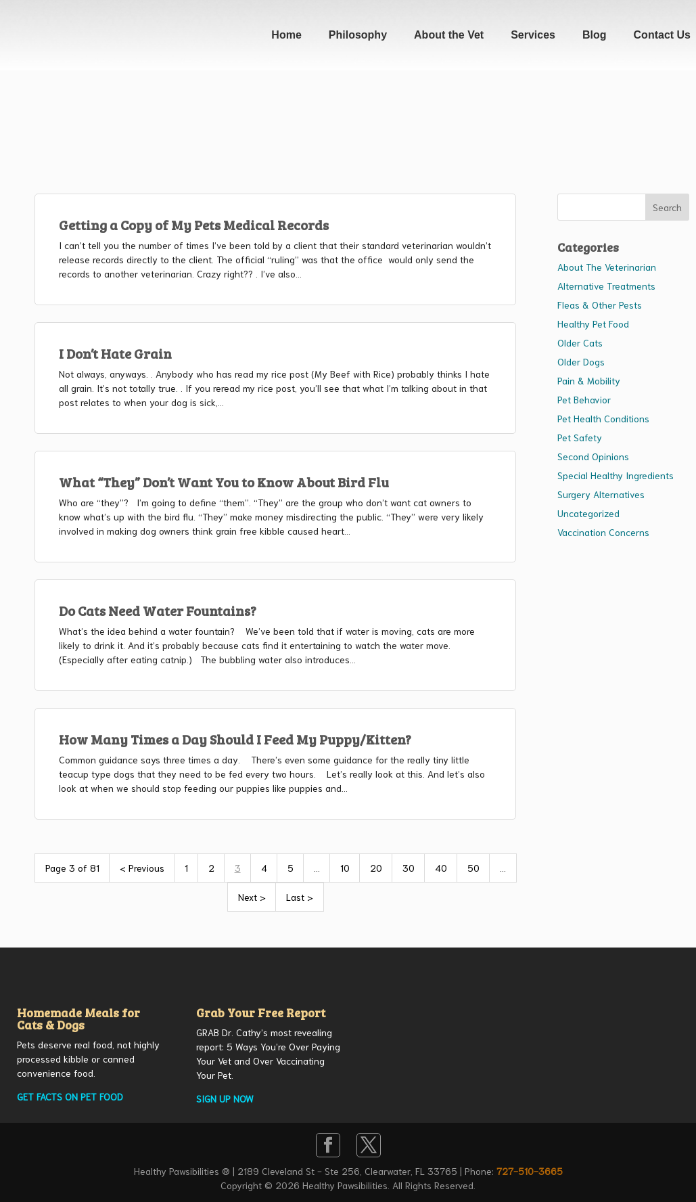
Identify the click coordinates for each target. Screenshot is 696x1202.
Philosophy (358, 35)
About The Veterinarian (606, 267)
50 (473, 868)
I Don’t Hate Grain (115, 353)
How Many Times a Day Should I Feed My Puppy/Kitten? (235, 739)
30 (408, 868)
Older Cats (580, 342)
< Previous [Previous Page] (142, 868)
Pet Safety (579, 437)
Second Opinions (593, 456)
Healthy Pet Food (593, 323)
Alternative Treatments (606, 286)
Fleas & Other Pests (599, 304)
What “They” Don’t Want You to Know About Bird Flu (224, 481)
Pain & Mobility (588, 380)
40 (441, 868)
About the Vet (449, 35)
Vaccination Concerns (603, 532)
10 (345, 868)
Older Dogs (581, 361)
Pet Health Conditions (603, 418)
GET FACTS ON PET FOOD (70, 1096)
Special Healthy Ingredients (615, 475)
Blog (594, 35)
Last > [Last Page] (299, 897)
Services (533, 35)
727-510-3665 (529, 1171)
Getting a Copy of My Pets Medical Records (194, 224)
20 (376, 868)
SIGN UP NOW (225, 1098)
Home (286, 35)
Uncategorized (588, 513)
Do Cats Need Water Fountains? (157, 610)
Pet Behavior (584, 399)
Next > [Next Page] (252, 897)
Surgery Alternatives (601, 494)
